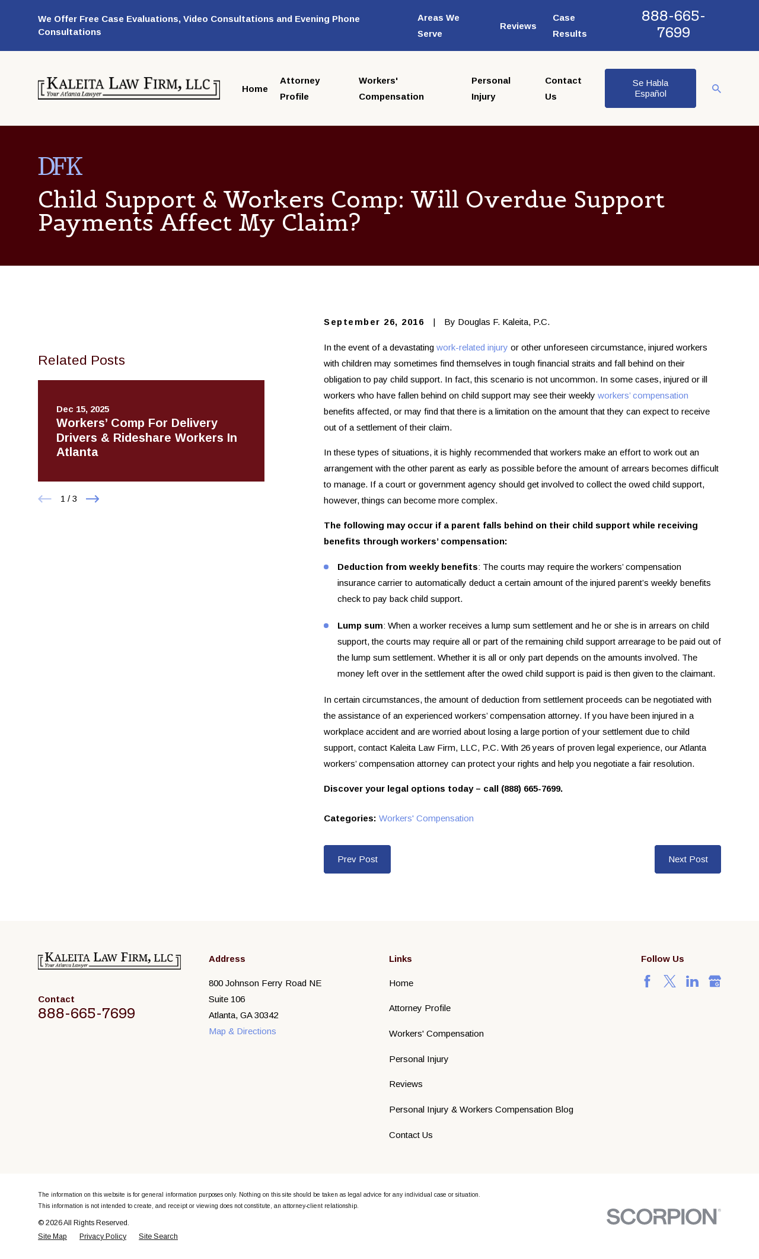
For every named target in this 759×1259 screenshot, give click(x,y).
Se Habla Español (650, 88)
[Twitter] (670, 981)
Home (401, 983)
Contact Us (411, 1135)
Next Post (688, 859)
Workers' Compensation (426, 818)
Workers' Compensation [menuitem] (391, 88)
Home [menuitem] (255, 89)
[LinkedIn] (692, 981)
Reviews (518, 26)
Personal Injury (419, 1059)
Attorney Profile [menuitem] (300, 88)
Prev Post (357, 859)
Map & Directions (242, 1031)
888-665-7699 (674, 24)
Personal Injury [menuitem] (491, 88)
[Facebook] (647, 981)
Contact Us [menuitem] (563, 88)
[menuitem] (52, 1237)
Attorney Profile (420, 1008)
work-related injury (472, 347)
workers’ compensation (643, 395)
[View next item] (93, 571)
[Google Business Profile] (715, 981)
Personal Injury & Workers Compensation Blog (481, 1109)
